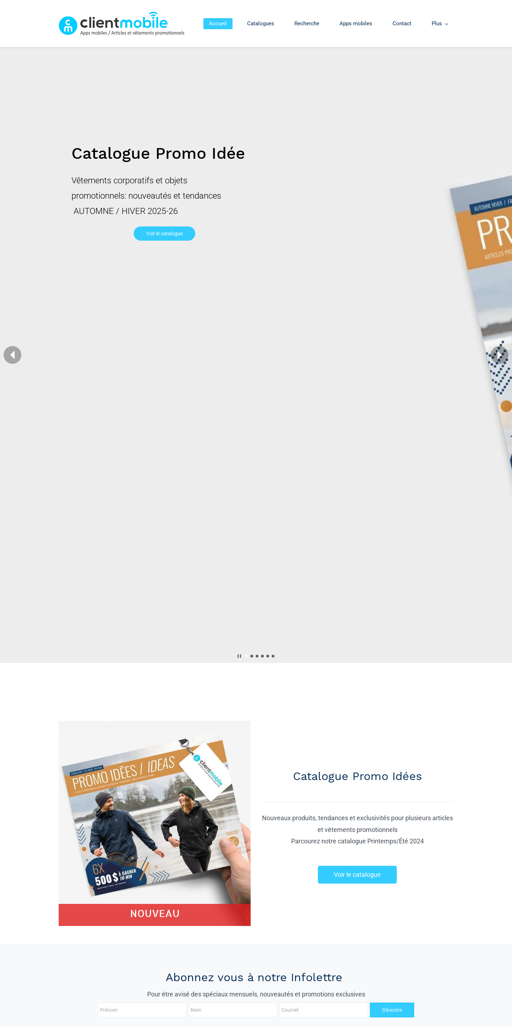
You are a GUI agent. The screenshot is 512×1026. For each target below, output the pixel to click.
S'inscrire (349, 1010)
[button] (12, 355)
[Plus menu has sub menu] (439, 23)
